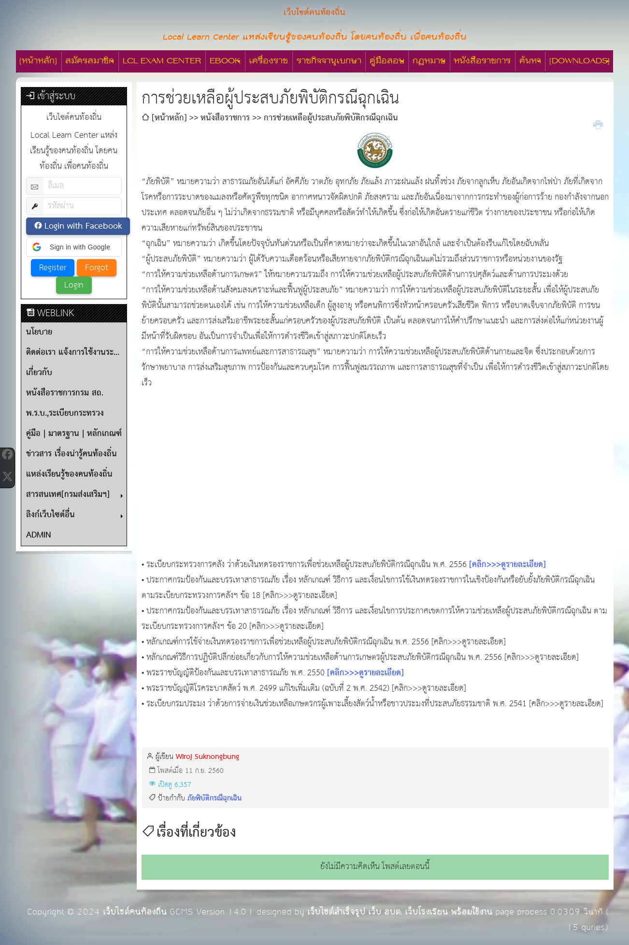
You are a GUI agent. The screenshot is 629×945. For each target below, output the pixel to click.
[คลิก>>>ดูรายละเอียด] (507, 565)
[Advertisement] (375, 474)
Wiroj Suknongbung (207, 757)
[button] (74, 247)
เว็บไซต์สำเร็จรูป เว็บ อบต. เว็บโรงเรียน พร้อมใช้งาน (399, 911)
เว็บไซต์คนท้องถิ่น (135, 911)
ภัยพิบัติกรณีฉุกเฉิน (214, 798)
